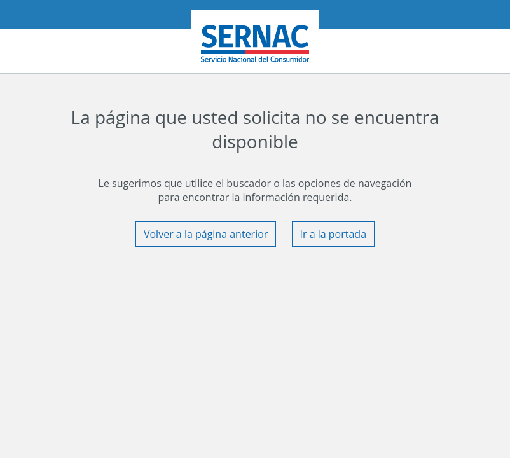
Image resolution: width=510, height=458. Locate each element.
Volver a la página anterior (206, 234)
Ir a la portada (333, 234)
